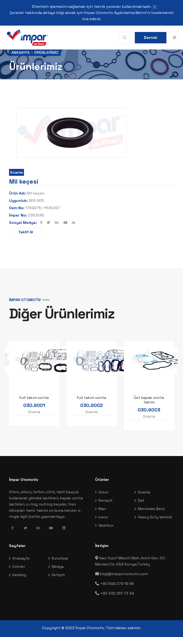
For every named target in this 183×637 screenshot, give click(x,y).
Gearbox (106, 525)
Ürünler (18, 566)
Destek (150, 37)
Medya (58, 566)
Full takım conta (34, 397)
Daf (141, 500)
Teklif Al (25, 232)
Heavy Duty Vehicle (155, 517)
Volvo (103, 492)
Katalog (19, 574)
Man (102, 508)
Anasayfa (20, 52)
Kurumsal (60, 558)
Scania (16, 172)
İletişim (58, 574)
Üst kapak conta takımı (149, 399)
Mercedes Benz (151, 508)
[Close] (154, 7)
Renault (106, 500)
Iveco (103, 517)
